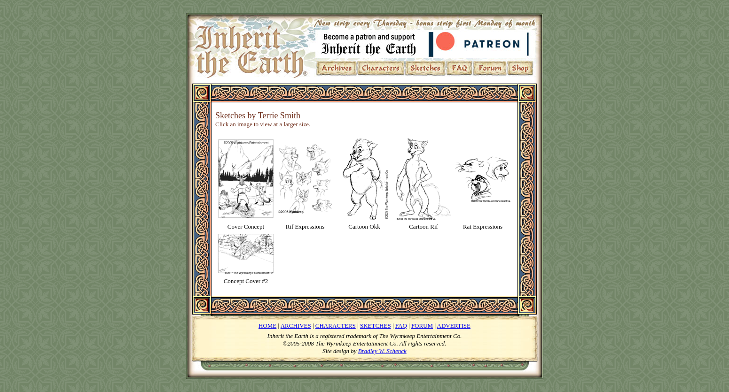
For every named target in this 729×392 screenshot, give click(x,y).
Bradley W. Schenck (382, 350)
